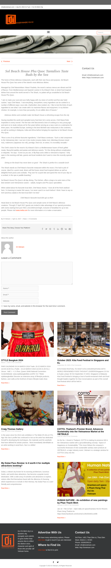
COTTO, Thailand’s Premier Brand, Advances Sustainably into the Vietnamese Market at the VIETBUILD (80, 431)
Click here (41, 550)
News (25, 219)
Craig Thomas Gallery (12, 429)
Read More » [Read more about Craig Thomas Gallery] (5, 449)
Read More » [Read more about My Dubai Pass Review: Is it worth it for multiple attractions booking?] (5, 488)
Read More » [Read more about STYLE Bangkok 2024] (5, 383)
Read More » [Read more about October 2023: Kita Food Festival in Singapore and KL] (61, 385)
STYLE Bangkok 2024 (12, 360)
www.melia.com (22, 210)
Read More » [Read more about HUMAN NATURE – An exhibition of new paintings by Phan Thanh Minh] (61, 518)
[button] (48, 32)
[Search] (109, 32)
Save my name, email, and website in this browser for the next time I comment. (34, 306)
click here (41, 540)
